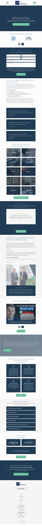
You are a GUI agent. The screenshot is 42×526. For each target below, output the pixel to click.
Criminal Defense (21, 496)
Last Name (23, 55)
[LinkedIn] (22, 521)
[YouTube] (24, 521)
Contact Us (21, 501)
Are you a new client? (10, 60)
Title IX (21, 498)
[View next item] (22, 44)
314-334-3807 (21, 489)
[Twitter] (20, 521)
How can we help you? (10, 63)
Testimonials (21, 499)
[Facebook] (18, 521)
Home (21, 494)
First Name (8, 55)
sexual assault (13, 85)
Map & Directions (21, 510)
